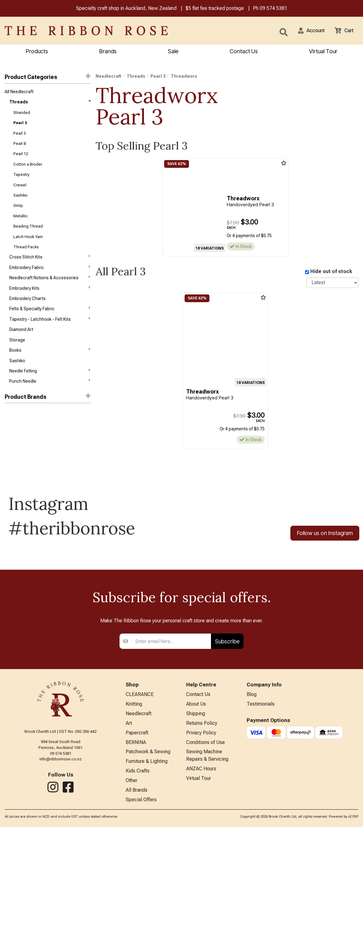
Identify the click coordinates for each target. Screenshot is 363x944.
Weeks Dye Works (22, 434)
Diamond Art (21, 347)
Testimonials (261, 815)
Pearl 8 (19, 148)
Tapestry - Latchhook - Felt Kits (49, 336)
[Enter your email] (171, 751)
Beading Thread (28, 236)
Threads (49, 104)
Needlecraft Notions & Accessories (49, 291)
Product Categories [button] (48, 77)
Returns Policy (201, 835)
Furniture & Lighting (147, 876)
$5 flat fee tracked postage (215, 9)
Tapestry (21, 181)
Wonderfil (14, 445)
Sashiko (20, 203)
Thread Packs (26, 259)
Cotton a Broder (27, 170)
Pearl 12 (20, 159)
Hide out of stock (331, 272)
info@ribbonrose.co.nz (60, 868)
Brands (108, 52)
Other (131, 896)
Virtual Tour (198, 894)
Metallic (20, 226)
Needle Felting (49, 391)
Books (49, 369)
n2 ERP (353, 934)
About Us (196, 815)
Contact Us (244, 52)
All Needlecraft (19, 92)
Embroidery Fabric (49, 280)
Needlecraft (108, 77)
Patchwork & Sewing (148, 866)
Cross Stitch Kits (49, 269)
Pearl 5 (19, 137)
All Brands (136, 906)
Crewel (19, 192)
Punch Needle (49, 402)
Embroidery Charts (27, 313)
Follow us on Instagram (325, 554)
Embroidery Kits (49, 303)
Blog (252, 805)
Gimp (18, 214)
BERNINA (136, 856)
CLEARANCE (140, 805)
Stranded (21, 115)
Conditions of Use (205, 856)
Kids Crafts (138, 886)
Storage (17, 358)
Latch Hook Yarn (28, 248)
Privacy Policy (201, 845)
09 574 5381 (273, 9)
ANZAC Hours (201, 884)
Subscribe (227, 751)
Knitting (134, 815)
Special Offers (141, 917)
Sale (173, 52)
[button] (307, 31)
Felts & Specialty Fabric (49, 325)
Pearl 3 (20, 126)
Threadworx (18, 456)
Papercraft (137, 845)
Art (129, 835)
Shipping (195, 825)
